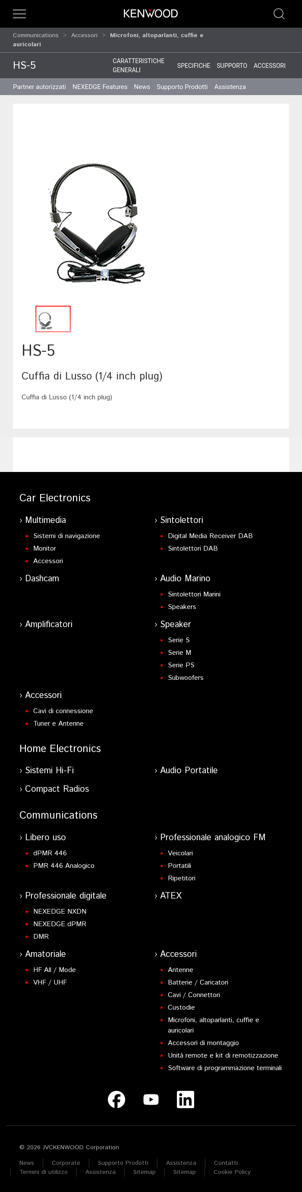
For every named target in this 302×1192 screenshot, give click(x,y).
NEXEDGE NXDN (59, 912)
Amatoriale (45, 954)
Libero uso (45, 838)
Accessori (84, 35)
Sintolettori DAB (193, 549)
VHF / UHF (50, 983)
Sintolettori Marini (194, 594)
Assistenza (181, 1163)
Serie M (179, 653)
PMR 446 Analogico (63, 866)
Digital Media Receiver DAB (210, 536)
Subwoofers (186, 678)
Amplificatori (48, 624)
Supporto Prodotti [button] (182, 87)
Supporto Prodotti (123, 1163)
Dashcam (42, 579)
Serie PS (181, 665)
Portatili (179, 866)
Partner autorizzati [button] (39, 87)
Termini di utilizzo (43, 1172)
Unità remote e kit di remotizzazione (223, 1056)
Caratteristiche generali (138, 65)
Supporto (232, 65)
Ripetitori (181, 878)
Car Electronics (55, 498)
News (142, 87)
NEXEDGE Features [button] (100, 87)
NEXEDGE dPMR (59, 924)
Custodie (181, 1008)
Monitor (44, 549)
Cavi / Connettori (194, 995)
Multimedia (45, 520)
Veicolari (180, 853)
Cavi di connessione (63, 711)
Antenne (180, 970)
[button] (19, 14)
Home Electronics (60, 749)
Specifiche (194, 65)
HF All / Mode (54, 970)
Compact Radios (57, 789)
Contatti (226, 1163)
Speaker (175, 624)
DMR (41, 937)
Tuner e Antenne (58, 724)
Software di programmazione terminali (225, 1068)
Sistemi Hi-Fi (49, 771)
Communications (36, 35)
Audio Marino (185, 579)
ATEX (171, 896)
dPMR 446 (50, 853)
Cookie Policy (232, 1172)
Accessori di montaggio (203, 1043)
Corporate (66, 1163)
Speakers (182, 607)
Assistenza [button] (230, 87)
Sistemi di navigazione (66, 536)
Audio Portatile (189, 771)
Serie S (179, 640)
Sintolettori (181, 520)
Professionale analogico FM (213, 838)
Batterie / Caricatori (198, 983)
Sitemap (144, 1172)
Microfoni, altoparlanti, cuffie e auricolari (213, 1025)
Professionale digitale (66, 896)
